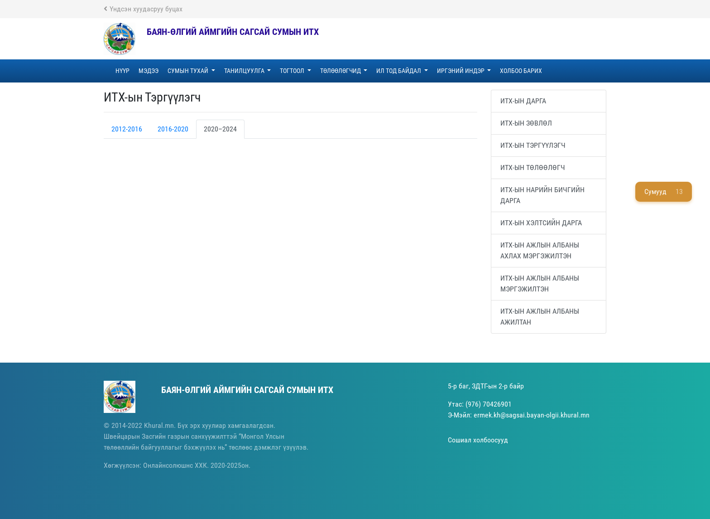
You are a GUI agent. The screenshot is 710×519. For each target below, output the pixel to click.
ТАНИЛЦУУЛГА (245, 70)
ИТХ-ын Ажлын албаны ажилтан (539, 316)
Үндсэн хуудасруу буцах (143, 9)
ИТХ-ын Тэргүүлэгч (533, 145)
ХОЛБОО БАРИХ (521, 70)
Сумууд (663, 191)
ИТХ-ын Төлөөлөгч (532, 167)
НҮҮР (122, 70)
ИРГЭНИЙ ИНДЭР (461, 70)
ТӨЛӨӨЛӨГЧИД (341, 70)
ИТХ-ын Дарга (523, 101)
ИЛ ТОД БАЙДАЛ (399, 70)
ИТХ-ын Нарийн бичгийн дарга (542, 195)
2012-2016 (126, 129)
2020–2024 (220, 129)
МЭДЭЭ (148, 70)
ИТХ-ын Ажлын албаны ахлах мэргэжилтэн (539, 250)
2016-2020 (173, 129)
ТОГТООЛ (293, 70)
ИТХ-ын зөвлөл (526, 123)
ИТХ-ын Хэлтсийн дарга (541, 222)
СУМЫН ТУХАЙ (189, 70)
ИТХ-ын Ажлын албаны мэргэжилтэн (539, 283)
